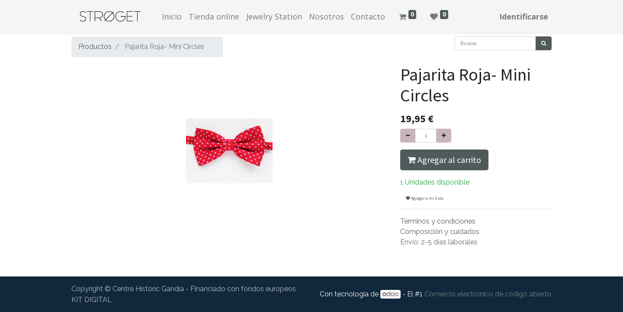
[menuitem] (171, 16)
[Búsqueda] (544, 43)
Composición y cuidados (439, 232)
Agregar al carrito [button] (444, 159)
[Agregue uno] (443, 136)
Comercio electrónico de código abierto (488, 294)
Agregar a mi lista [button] (424, 198)
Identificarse (523, 16)
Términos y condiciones (437, 221)
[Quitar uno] (407, 136)
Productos (95, 46)
